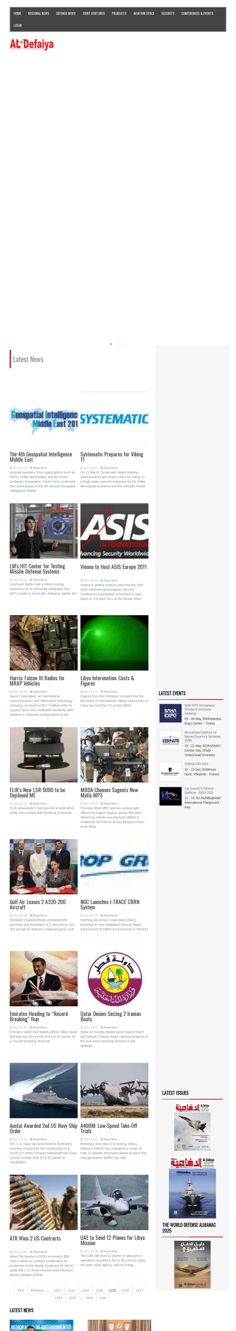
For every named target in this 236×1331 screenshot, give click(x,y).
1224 (99, 1059)
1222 (71, 1059)
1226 (125, 1059)
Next (89, 1067)
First (21, 1059)
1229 (72, 1067)
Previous (37, 1059)
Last (103, 1067)
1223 (85, 1059)
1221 (57, 1059)
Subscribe (184, 1291)
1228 (58, 1067)
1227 (139, 1059)
